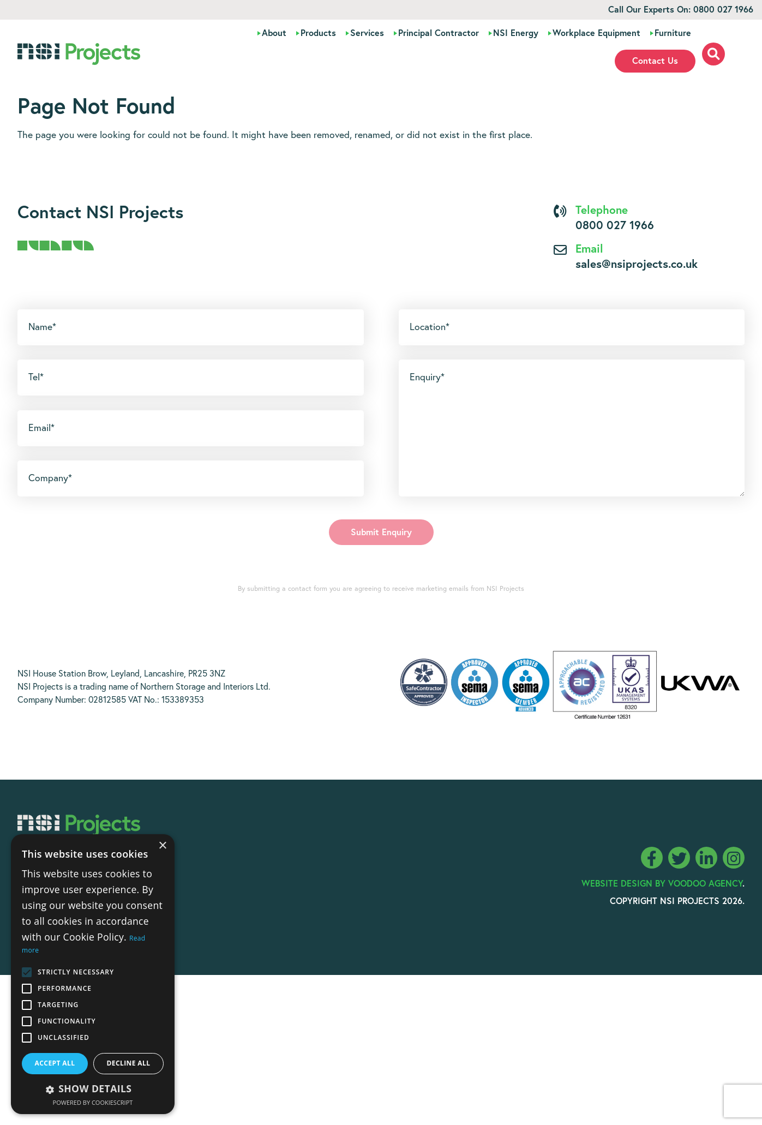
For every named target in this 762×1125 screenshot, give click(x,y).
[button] (93, 1088)
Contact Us (655, 61)
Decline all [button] (129, 1063)
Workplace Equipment (596, 33)
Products (318, 33)
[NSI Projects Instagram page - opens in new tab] (734, 858)
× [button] (162, 846)
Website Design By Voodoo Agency (661, 883)
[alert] (93, 974)
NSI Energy (515, 33)
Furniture (673, 33)
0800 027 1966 (723, 9)
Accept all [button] (55, 1063)
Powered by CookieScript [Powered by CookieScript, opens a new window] (93, 1102)
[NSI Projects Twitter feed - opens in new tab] (679, 858)
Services (367, 33)
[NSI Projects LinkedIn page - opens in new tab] (706, 858)
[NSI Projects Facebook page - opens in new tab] (652, 858)
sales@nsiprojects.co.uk (636, 265)
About (274, 33)
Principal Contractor (438, 33)
